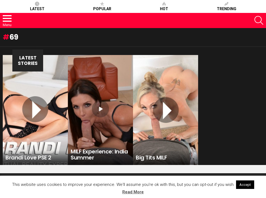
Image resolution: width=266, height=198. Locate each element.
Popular (102, 6)
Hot (164, 6)
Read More (133, 191)
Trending (226, 6)
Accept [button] (245, 185)
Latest (37, 6)
